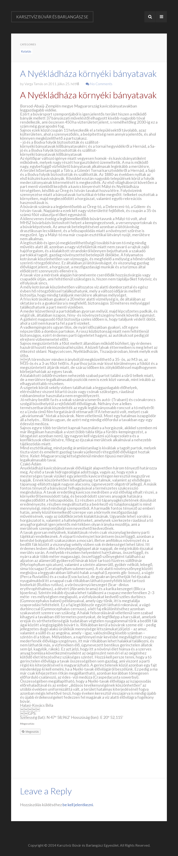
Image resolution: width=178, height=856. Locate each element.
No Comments (99, 84)
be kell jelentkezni (78, 804)
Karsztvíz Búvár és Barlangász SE (52, 16)
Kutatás (26, 51)
